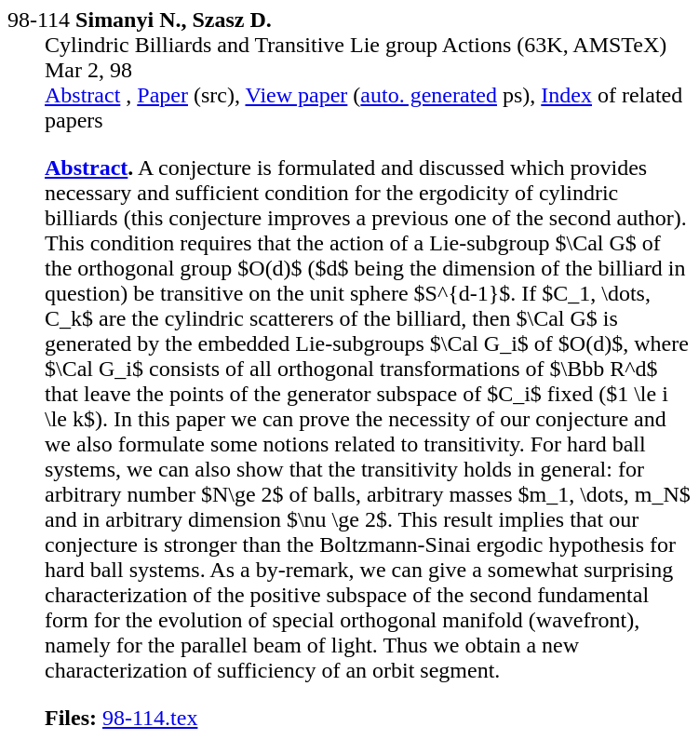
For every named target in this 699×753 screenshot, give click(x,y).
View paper (297, 95)
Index (566, 95)
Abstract (82, 95)
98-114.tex (149, 718)
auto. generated (428, 95)
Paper (162, 95)
